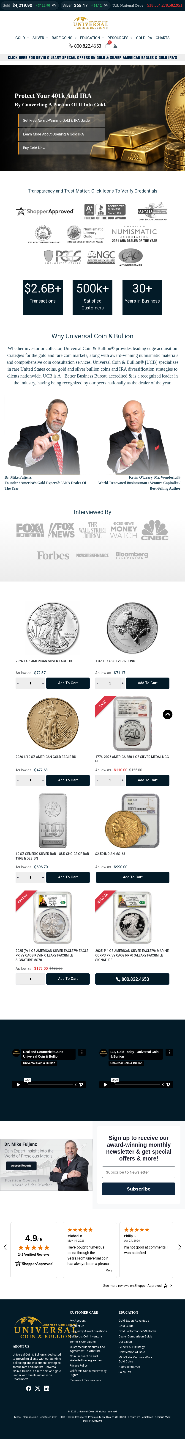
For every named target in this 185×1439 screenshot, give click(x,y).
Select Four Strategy (132, 1347)
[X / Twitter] (37, 1388)
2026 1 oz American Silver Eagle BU (44, 661)
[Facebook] (28, 1388)
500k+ (92, 288)
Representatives (129, 1366)
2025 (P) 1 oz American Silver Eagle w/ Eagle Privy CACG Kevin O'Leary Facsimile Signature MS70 (52, 955)
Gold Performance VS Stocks (137, 1331)
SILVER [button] (38, 38)
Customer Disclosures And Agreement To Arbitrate (87, 1349)
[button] (108, 46)
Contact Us (77, 1326)
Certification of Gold (132, 1352)
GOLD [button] (20, 38)
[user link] (115, 46)
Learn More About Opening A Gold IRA (53, 134)
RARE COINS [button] (62, 38)
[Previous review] (5, 1247)
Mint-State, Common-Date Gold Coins (135, 1359)
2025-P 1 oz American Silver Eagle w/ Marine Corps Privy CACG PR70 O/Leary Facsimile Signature (132, 955)
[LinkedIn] (46, 1388)
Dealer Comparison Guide (135, 1336)
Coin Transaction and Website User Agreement (86, 1358)
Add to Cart (68, 683)
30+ (142, 288)
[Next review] (180, 1247)
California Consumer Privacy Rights (88, 1373)
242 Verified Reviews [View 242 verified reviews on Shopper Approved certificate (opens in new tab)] (34, 1254)
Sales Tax (125, 1372)
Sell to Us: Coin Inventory (86, 1336)
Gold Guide (126, 1326)
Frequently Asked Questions (88, 1331)
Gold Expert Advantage (134, 1320)
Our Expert (125, 1341)
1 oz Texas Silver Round (115, 661)
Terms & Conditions (83, 1341)
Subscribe (139, 1189)
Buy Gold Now (34, 148)
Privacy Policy (78, 1365)
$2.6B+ (42, 288)
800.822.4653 (85, 46)
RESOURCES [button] (118, 38)
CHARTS (163, 38)
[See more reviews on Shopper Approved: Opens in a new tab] (132, 1285)
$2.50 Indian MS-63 (110, 854)
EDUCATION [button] (90, 38)
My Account (78, 1320)
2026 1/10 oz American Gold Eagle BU (46, 757)
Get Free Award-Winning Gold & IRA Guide (56, 120)
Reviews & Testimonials (85, 1380)
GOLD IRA (144, 38)
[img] (34, 1247)
